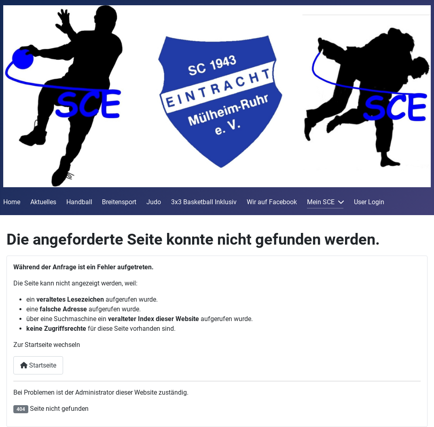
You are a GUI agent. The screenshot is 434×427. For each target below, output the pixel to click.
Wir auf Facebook (272, 202)
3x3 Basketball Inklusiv (204, 202)
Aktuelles (43, 202)
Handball (79, 202)
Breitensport (119, 202)
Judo (153, 202)
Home (11, 202)
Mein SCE (320, 202)
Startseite (38, 365)
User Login (369, 202)
